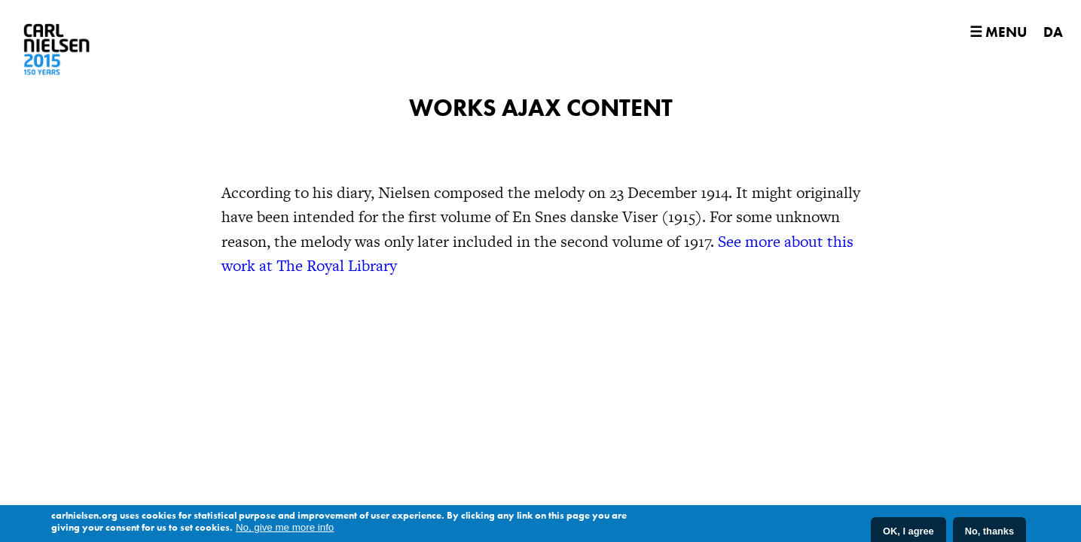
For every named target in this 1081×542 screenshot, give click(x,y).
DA (1053, 32)
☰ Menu (998, 32)
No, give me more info (285, 528)
